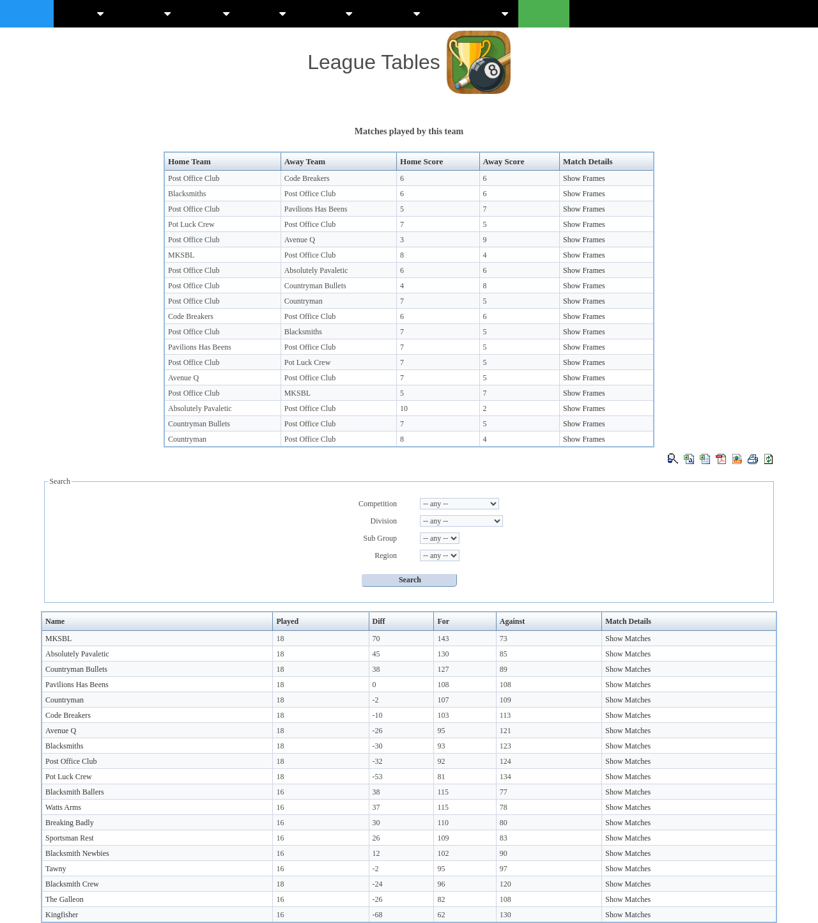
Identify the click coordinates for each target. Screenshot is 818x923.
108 (443, 684)
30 (376, 822)
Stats (210, 13)
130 (443, 653)
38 (376, 669)
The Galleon (64, 899)
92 (441, 761)
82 (441, 899)
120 (505, 884)
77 (503, 791)
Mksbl (26, 13)
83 (503, 838)
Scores (329, 13)
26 (376, 838)
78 (503, 807)
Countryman (303, 301)
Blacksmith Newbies (77, 853)
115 (443, 791)
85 (503, 653)
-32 (378, 761)
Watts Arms (63, 807)
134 (505, 776)
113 (505, 715)
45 (376, 653)
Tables (147, 13)
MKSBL (181, 255)
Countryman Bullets (315, 285)
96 (441, 884)
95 (441, 730)
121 (505, 730)
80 (503, 822)
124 (505, 761)
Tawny (55, 868)
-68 (378, 914)
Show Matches (628, 638)
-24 (378, 884)
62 (441, 914)
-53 (378, 776)
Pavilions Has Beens (316, 209)
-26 (378, 730)
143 (443, 638)
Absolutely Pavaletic (316, 270)
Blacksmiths (187, 193)
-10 (378, 715)
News (84, 13)
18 (280, 638)
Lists (268, 13)
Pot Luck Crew (191, 224)
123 (505, 745)
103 (443, 715)
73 (503, 638)
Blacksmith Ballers (74, 791)
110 (443, 822)
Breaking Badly (69, 822)
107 (443, 699)
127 (443, 669)
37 (376, 807)
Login (544, 13)
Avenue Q (299, 239)
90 (503, 853)
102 (443, 853)
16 (280, 791)
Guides (396, 13)
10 (404, 408)
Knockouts (474, 13)
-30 (378, 745)
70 (376, 638)
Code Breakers (307, 178)
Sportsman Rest (69, 838)
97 (503, 868)
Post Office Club (193, 178)
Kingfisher (61, 914)
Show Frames (584, 178)
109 (505, 699)
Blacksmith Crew (72, 884)
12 (376, 853)
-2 (376, 699)
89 (503, 669)
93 (441, 745)
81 (441, 776)
